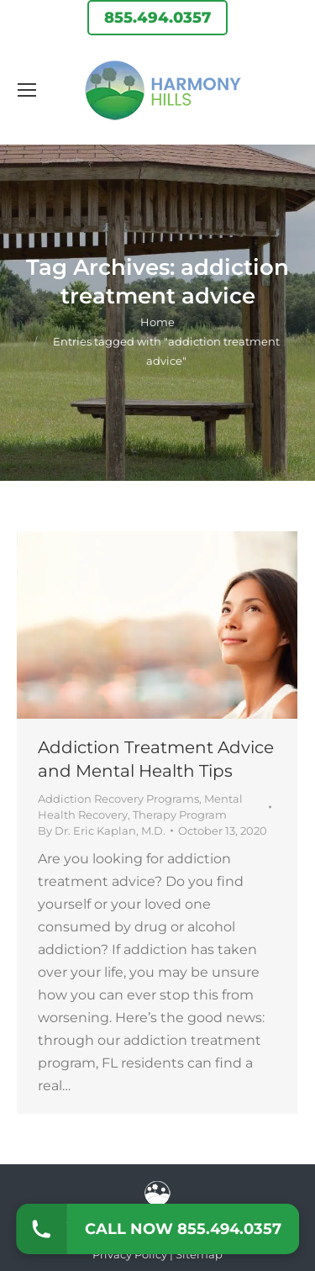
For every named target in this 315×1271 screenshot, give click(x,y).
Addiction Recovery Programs (118, 798)
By (101, 830)
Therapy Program (180, 814)
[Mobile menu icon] (27, 90)
